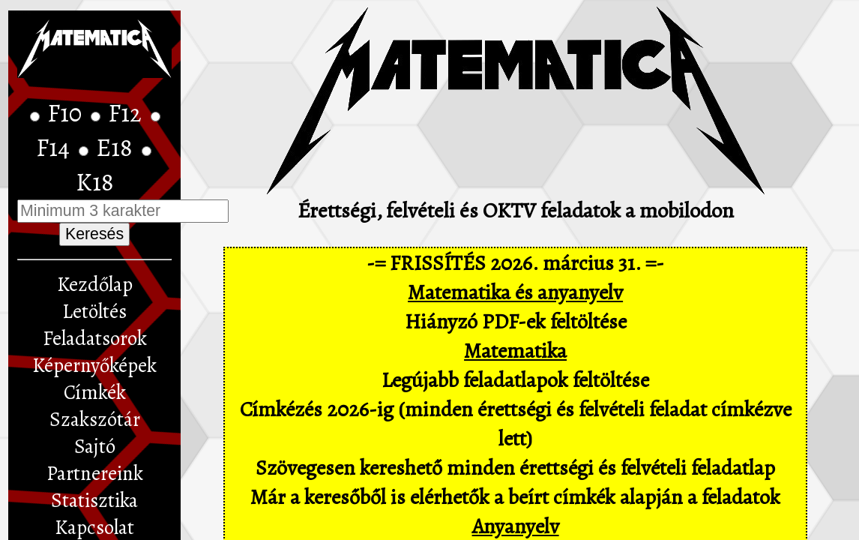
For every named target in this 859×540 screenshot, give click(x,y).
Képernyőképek (94, 365)
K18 (95, 182)
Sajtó (94, 446)
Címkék (95, 392)
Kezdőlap (95, 284)
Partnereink (94, 473)
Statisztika (94, 500)
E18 (117, 147)
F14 (55, 147)
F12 (127, 113)
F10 (67, 113)
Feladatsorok (95, 338)
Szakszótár (94, 419)
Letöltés (94, 311)
